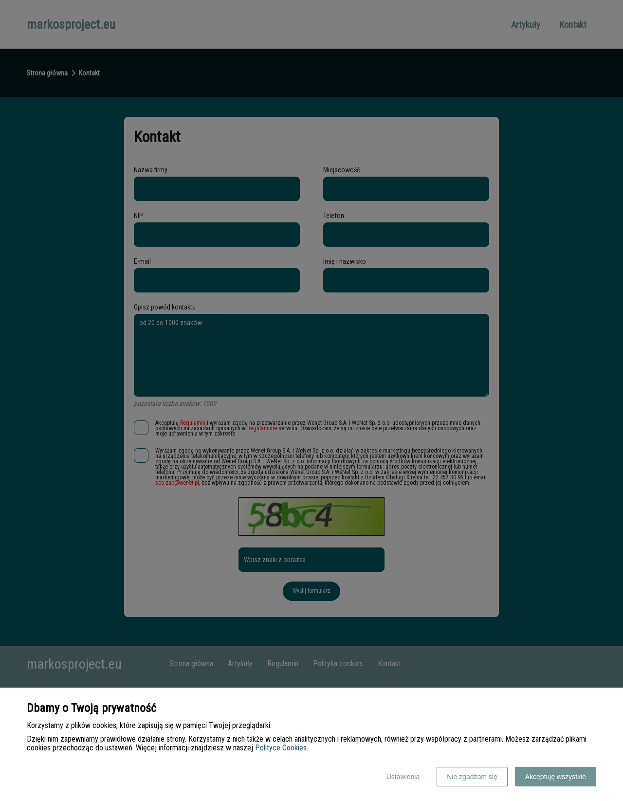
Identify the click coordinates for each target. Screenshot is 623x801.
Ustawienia (403, 777)
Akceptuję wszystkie (555, 777)
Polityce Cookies (281, 747)
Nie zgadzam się (472, 777)
